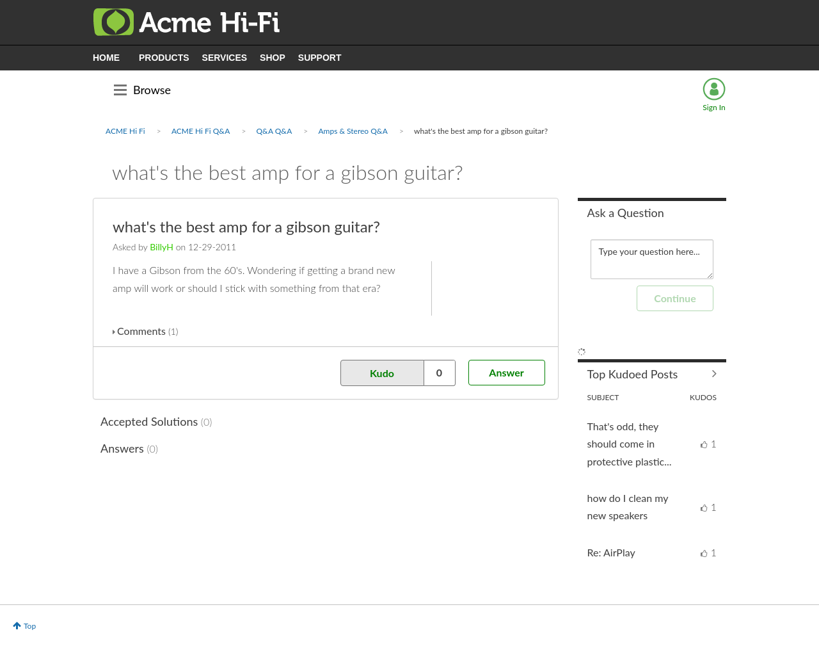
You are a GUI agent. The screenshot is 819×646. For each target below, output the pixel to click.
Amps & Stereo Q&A (352, 131)
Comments (147, 331)
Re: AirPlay (611, 552)
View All (652, 374)
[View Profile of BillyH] (161, 246)
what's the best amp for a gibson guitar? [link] (481, 131)
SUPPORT (320, 57)
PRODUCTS (164, 57)
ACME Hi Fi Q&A (200, 131)
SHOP (272, 57)
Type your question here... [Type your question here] (652, 259)
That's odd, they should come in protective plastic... (629, 443)
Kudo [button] (382, 373)
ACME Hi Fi (125, 131)
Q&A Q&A (274, 131)
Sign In (714, 107)
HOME (106, 57)
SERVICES (225, 57)
